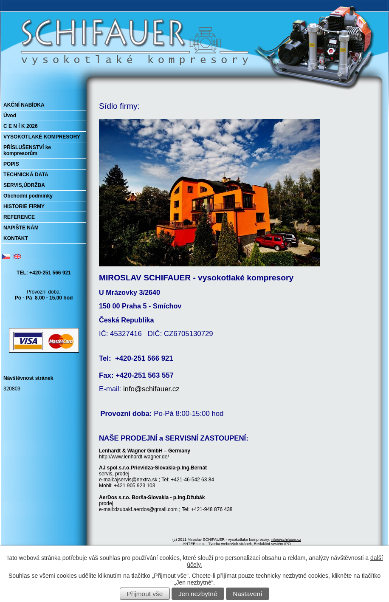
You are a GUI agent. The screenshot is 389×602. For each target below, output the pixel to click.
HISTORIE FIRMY (24, 206)
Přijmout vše (145, 593)
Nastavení (247, 593)
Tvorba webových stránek (230, 544)
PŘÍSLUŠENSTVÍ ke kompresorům (27, 150)
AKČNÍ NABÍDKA (24, 105)
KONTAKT (15, 238)
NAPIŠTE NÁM (21, 228)
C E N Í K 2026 (20, 126)
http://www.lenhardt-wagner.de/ (134, 457)
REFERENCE (19, 217)
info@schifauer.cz (151, 389)
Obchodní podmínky (28, 196)
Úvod (9, 116)
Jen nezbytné (197, 593)
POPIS (11, 164)
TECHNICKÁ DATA (25, 175)
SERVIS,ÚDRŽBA (24, 185)
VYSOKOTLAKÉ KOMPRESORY (41, 137)
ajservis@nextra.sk (136, 480)
